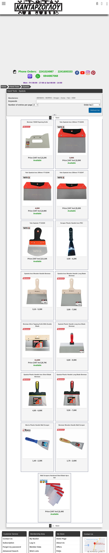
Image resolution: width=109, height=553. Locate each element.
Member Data (35, 547)
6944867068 (50, 75)
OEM (73, 98)
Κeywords (12, 101)
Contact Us (8, 539)
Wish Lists (34, 551)
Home (3, 87)
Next (57, 118)
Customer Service (10, 534)
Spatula (26, 87)
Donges (56, 98)
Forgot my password (12, 547)
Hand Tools (14, 87)
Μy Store (60, 534)
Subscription (8, 543)
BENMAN (40, 98)
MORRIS (49, 98)
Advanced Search (10, 551)
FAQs (58, 551)
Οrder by (88, 105)
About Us (60, 543)
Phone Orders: (26, 71)
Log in (32, 543)
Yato (68, 98)
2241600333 (65, 71)
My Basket (34, 539)
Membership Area (37, 534)
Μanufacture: (13, 98)
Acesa (63, 98)
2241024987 (46, 71)
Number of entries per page (20, 105)
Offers (59, 547)
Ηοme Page (61, 539)
